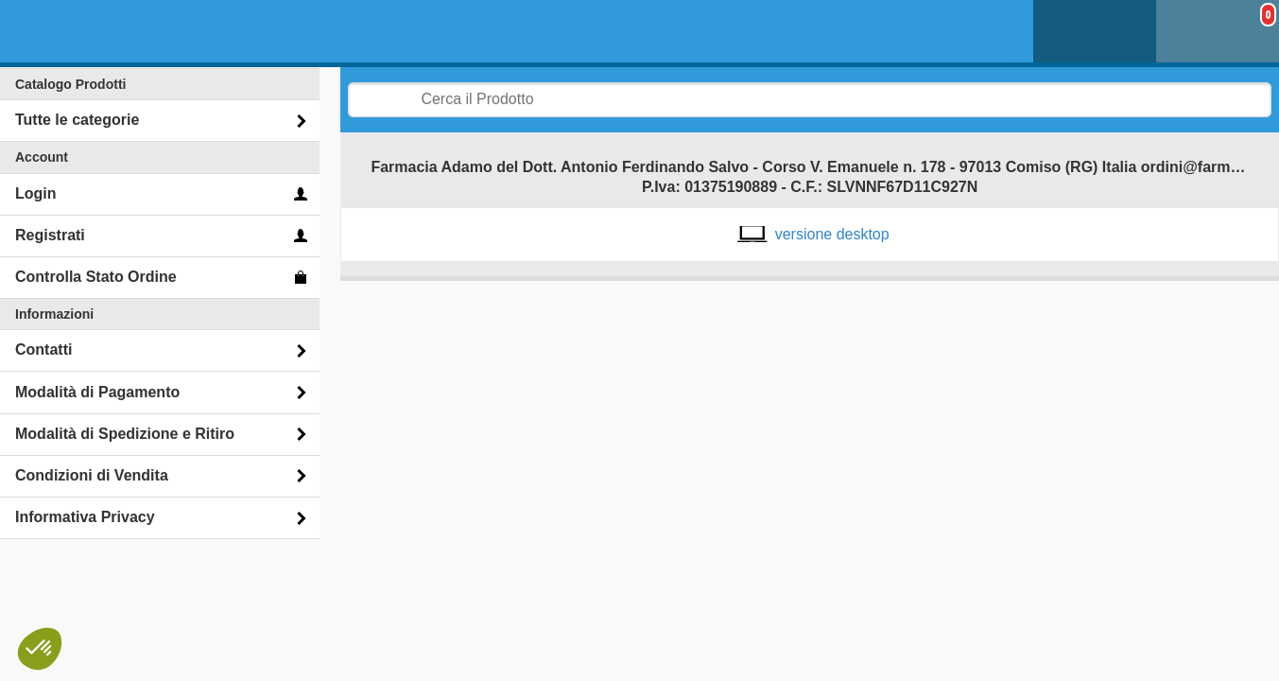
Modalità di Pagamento (97, 392)
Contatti (43, 349)
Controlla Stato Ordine (96, 277)
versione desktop (832, 234)
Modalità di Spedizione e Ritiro (124, 434)
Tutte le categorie (77, 120)
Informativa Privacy (85, 517)
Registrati (50, 235)
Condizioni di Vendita (91, 475)
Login (36, 193)
